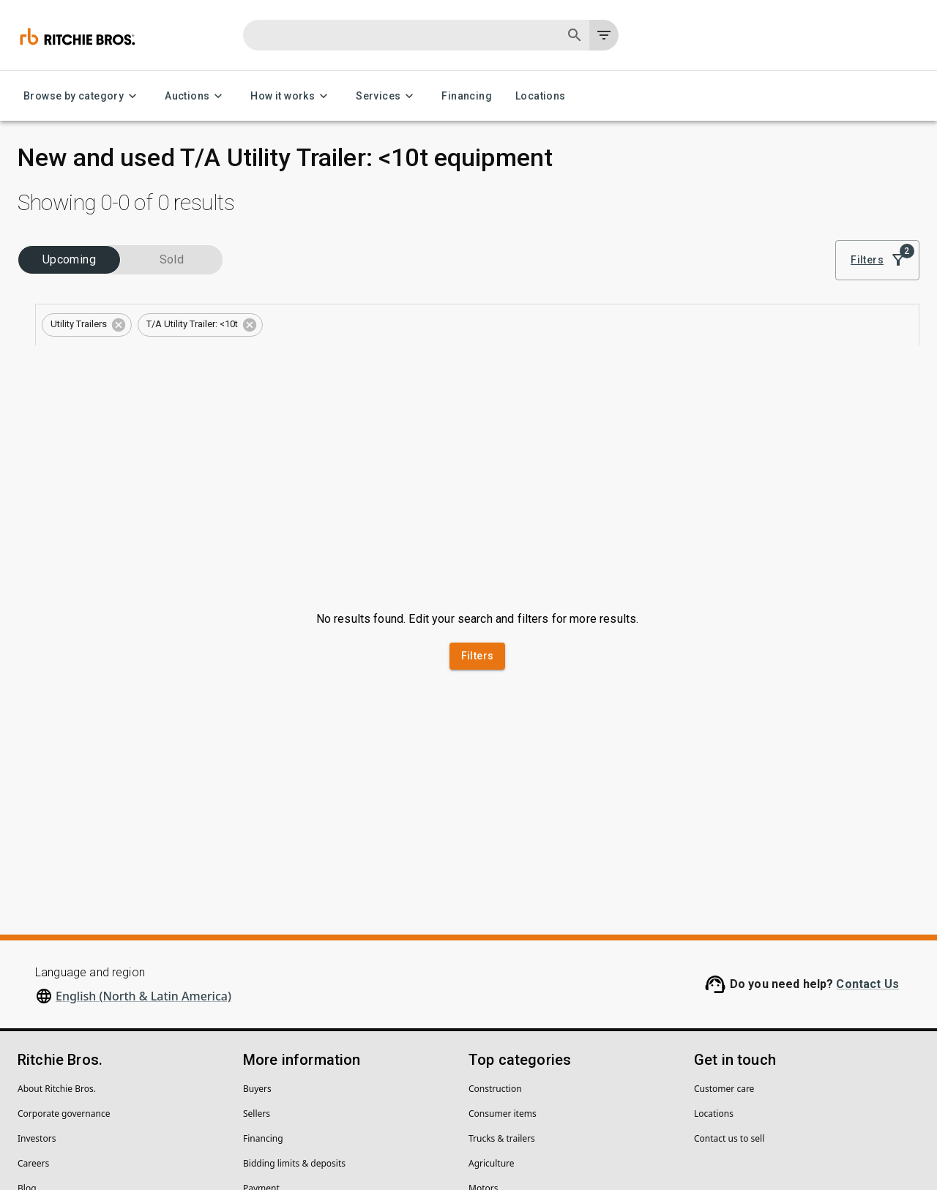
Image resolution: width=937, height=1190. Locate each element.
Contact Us (867, 806)
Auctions (196, 96)
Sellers (256, 935)
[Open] (241, 287)
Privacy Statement (55, 1132)
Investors (37, 960)
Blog (27, 1010)
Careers (33, 985)
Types (40, 361)
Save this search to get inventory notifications (605, 313)
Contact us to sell (729, 960)
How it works (291, 96)
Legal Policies (143, 1132)
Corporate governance (64, 935)
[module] (670, 220)
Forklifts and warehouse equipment (541, 1035)
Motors (483, 1010)
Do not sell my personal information (269, 1132)
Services (387, 96)
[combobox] (116, 288)
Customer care (724, 911)
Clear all (558, 272)
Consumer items (502, 935)
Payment (261, 1010)
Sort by (780, 200)
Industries (47, 267)
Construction (495, 911)
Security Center (49, 1035)
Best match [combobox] (795, 221)
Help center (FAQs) (281, 1035)
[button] (344, 273)
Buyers (257, 911)
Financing (467, 96)
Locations (540, 96)
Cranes (482, 1060)
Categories (49, 314)
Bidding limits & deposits (294, 985)
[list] (719, 220)
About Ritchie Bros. (57, 911)
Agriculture (491, 985)
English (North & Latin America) (143, 818)
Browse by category (82, 96)
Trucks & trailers (501, 960)
